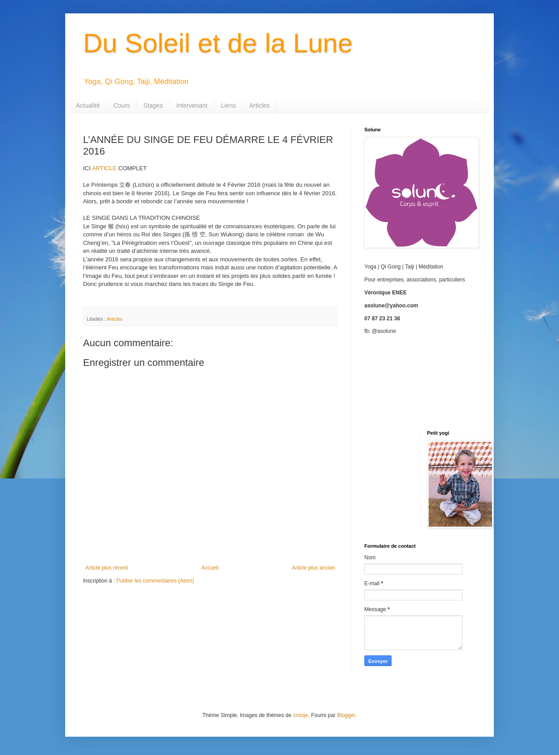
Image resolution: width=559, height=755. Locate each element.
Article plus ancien (313, 568)
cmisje (300, 715)
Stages (153, 105)
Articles (259, 105)
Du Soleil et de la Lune (218, 43)
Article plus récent (106, 568)
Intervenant (192, 105)
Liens (228, 105)
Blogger (346, 715)
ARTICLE (104, 168)
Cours (121, 105)
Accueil (210, 568)
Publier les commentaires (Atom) (155, 581)
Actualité (88, 105)
